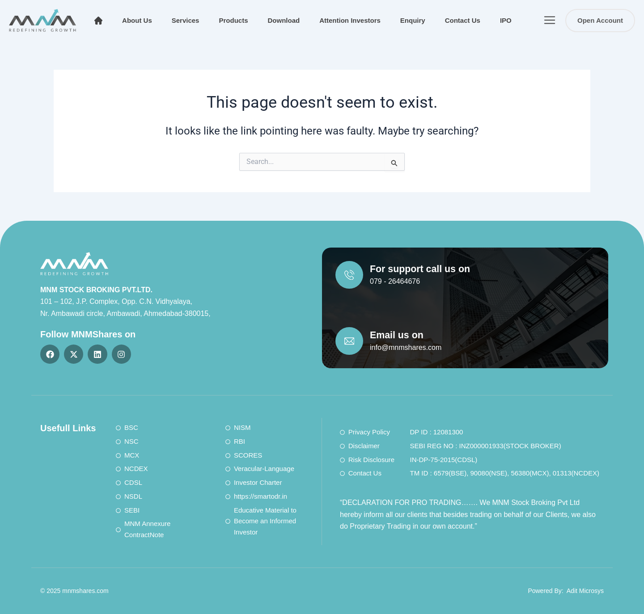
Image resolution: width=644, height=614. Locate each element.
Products (233, 20)
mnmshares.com (85, 590)
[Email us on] (349, 340)
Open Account (600, 20)
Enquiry (412, 20)
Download (283, 20)
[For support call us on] (349, 275)
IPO (506, 20)
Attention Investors (350, 20)
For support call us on (425, 269)
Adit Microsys (585, 590)
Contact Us (462, 20)
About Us (137, 20)
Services (185, 20)
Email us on (400, 334)
